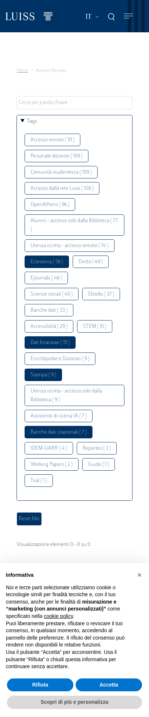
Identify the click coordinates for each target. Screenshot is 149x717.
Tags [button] (32, 121)
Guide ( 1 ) (98, 464)
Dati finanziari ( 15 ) (50, 342)
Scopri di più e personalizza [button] (74, 702)
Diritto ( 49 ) (91, 262)
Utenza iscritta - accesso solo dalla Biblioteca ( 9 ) (66, 395)
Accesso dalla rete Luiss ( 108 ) (62, 188)
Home (22, 71)
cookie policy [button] (58, 616)
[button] (139, 575)
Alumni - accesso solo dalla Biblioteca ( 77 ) (74, 225)
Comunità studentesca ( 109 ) (61, 172)
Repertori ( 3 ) (97, 448)
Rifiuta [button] (40, 685)
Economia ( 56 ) (46, 262)
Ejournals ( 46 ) (46, 278)
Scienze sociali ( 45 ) (51, 294)
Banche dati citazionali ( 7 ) (58, 432)
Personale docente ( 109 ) (56, 156)
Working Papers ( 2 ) (51, 464)
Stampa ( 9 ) (43, 375)
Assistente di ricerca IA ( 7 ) (58, 416)
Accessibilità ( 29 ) (49, 326)
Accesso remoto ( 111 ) (52, 140)
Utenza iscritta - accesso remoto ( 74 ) (69, 246)
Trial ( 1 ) (38, 481)
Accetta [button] (108, 685)
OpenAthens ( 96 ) (49, 204)
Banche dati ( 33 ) (49, 310)
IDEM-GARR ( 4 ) (48, 448)
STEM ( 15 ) (94, 326)
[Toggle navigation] (128, 16)
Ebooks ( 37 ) (101, 294)
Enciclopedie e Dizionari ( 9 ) (60, 359)
